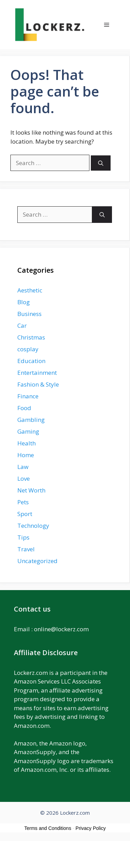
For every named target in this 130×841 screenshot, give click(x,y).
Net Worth (31, 490)
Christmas (31, 337)
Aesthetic (29, 290)
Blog (23, 302)
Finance (27, 396)
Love (23, 478)
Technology (33, 526)
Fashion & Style (38, 384)
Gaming (28, 431)
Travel (26, 549)
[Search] (101, 163)
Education (31, 361)
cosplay (27, 349)
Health (26, 443)
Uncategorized (37, 561)
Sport (24, 514)
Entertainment (37, 373)
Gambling (31, 420)
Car (22, 325)
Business (29, 314)
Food (24, 408)
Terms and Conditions (47, 828)
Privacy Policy (91, 828)
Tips (23, 537)
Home (25, 455)
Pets (23, 502)
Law (22, 467)
